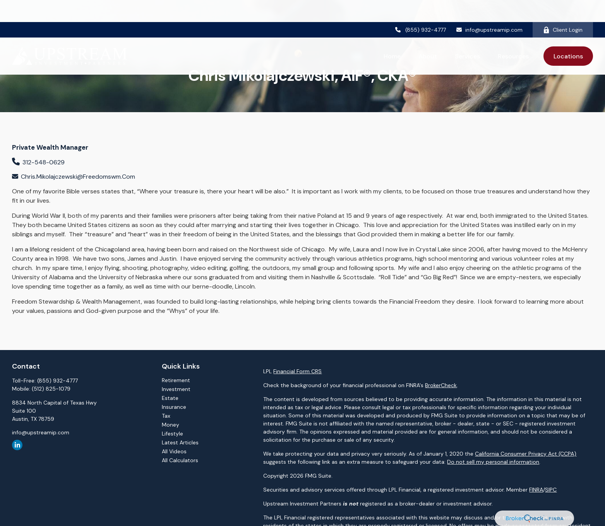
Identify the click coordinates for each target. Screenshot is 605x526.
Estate (170, 397)
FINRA (536, 489)
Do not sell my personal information (493, 461)
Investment (176, 389)
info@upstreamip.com (489, 7)
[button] (392, 34)
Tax (166, 415)
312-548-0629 (43, 162)
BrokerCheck (441, 385)
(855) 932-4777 (420, 7)
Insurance (174, 406)
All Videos (174, 451)
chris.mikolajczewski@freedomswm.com (78, 176)
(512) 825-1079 (51, 388)
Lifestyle (172, 433)
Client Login (563, 7)
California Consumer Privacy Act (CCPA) (525, 453)
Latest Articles (180, 442)
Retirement (176, 380)
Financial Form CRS (297, 371)
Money (170, 424)
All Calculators (180, 460)
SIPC (551, 489)
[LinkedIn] (17, 445)
